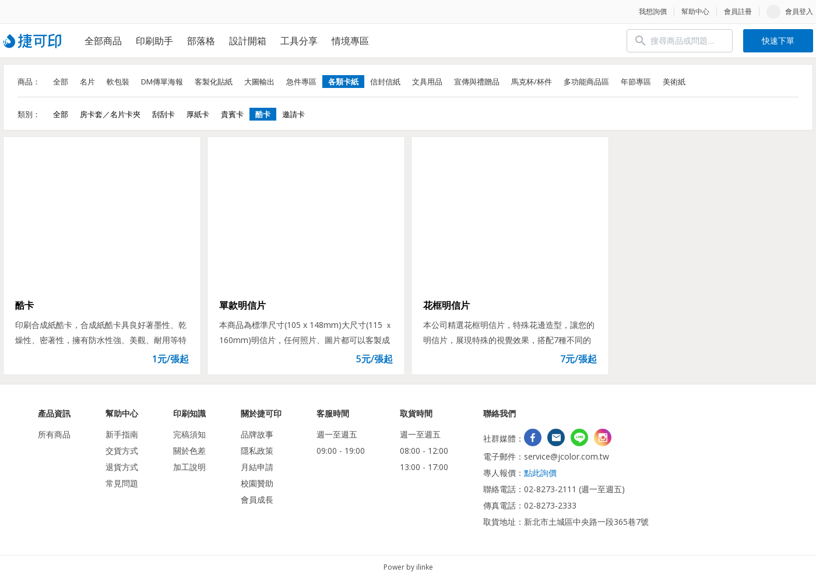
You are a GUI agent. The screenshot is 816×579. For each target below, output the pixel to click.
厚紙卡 (198, 114)
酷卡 (262, 114)
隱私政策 (257, 450)
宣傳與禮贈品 (477, 81)
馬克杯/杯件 (531, 81)
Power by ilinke (408, 567)
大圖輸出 (259, 81)
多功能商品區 (586, 81)
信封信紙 (385, 81)
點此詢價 (540, 472)
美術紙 (674, 81)
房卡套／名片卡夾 (110, 114)
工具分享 (299, 40)
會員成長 (257, 499)
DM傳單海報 (162, 81)
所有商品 (54, 434)
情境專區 (350, 40)
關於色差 (189, 450)
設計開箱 (247, 40)
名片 (87, 81)
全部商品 (103, 40)
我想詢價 (653, 11)
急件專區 (301, 81)
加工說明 (189, 466)
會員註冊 (738, 11)
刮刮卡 (163, 114)
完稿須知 (189, 434)
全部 (60, 81)
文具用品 (427, 81)
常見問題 (121, 483)
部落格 (201, 40)
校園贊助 (257, 483)
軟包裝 (118, 81)
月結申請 (257, 466)
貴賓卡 (232, 114)
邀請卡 (293, 114)
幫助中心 (695, 11)
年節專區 (636, 81)
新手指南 (121, 434)
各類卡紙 (343, 81)
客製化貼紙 (214, 81)
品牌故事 (257, 434)
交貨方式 (121, 450)
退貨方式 (121, 466)
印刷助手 (154, 40)
